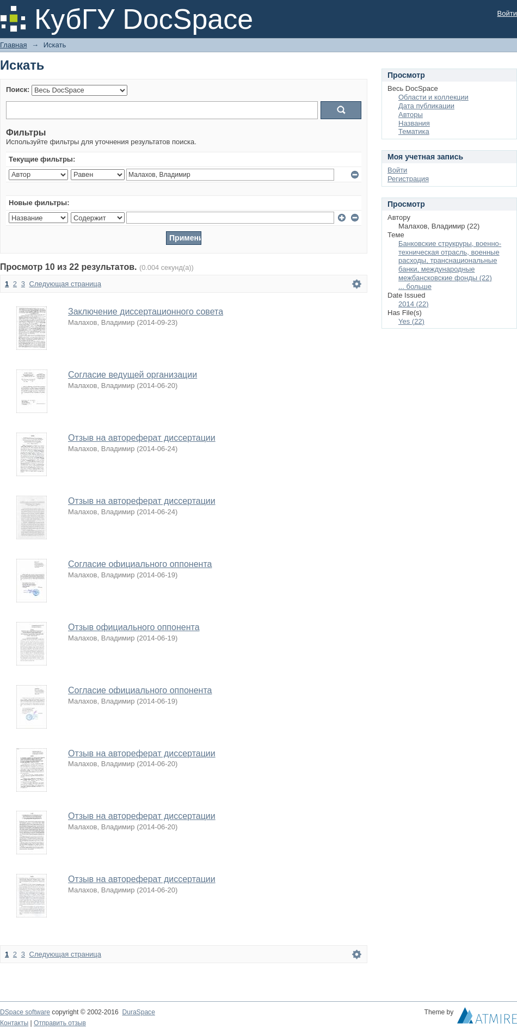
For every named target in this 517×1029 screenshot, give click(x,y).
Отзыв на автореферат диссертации (142, 437)
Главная (13, 45)
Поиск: (17, 89)
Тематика (413, 131)
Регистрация (408, 179)
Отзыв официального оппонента (134, 627)
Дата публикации (426, 106)
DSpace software (25, 1012)
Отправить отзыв (60, 1023)
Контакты (14, 1023)
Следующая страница (65, 284)
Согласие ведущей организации (132, 374)
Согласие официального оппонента (140, 564)
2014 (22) (413, 304)
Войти (507, 13)
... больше (415, 286)
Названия (414, 123)
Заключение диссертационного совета (145, 311)
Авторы (410, 114)
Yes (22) (411, 321)
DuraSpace (138, 1012)
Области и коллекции (433, 97)
